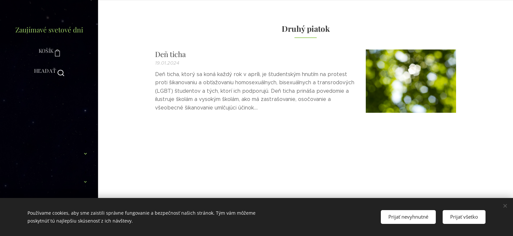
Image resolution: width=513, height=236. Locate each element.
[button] (49, 71)
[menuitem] (49, 98)
